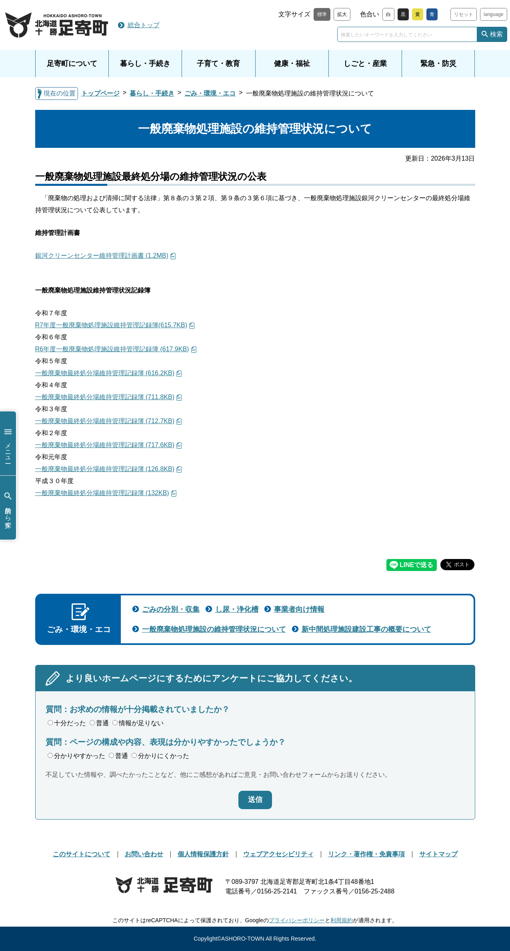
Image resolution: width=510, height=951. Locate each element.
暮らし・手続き (145, 64)
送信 (255, 800)
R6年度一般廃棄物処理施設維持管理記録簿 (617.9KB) (112, 349)
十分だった (67, 723)
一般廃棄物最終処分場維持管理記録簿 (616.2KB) (104, 373)
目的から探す (8, 507)
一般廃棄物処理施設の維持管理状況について (214, 629)
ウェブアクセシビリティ (278, 854)
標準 (322, 14)
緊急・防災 (438, 64)
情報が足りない (138, 723)
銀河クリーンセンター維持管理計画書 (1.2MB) (101, 255)
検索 (496, 34)
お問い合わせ (144, 854)
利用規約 (341, 920)
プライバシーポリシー (297, 920)
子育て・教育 (218, 64)
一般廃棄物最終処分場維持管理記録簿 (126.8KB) (104, 469)
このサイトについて (81, 854)
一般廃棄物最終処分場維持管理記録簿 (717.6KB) (104, 445)
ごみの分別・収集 (171, 609)
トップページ (100, 93)
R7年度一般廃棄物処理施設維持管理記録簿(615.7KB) (111, 325)
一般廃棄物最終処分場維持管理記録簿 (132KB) (102, 492)
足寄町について (72, 64)
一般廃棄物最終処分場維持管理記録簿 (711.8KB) (104, 397)
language (493, 14)
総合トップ (144, 25)
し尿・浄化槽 (236, 609)
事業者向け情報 (299, 609)
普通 (99, 723)
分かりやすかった (76, 755)
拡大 (342, 14)
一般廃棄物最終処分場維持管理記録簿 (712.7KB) (104, 421)
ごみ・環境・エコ (210, 93)
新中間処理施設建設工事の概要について (366, 629)
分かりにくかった (160, 755)
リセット (463, 14)
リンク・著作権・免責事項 (366, 854)
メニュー (8, 443)
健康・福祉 (292, 64)
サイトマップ (438, 854)
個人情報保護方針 (203, 854)
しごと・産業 (365, 64)
